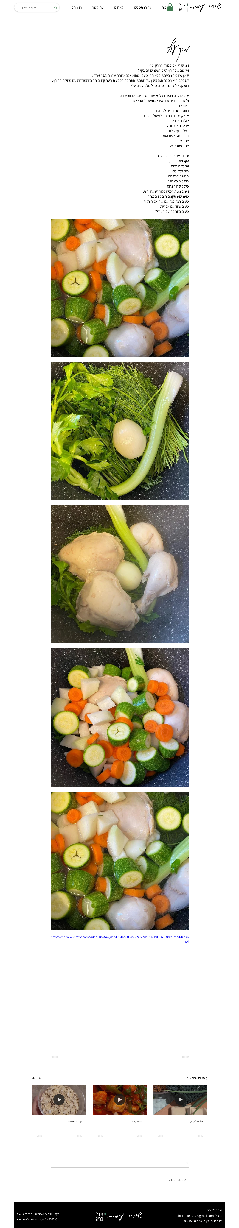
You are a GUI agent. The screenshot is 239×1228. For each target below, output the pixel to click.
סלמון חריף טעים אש (137, 1121)
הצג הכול (37, 1077)
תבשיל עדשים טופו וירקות (196, 1121)
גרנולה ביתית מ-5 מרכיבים (74, 1121)
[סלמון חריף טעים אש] (120, 1100)
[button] (170, 7)
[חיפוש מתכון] (37, 7)
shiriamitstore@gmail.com (195, 1216)
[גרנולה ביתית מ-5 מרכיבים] (59, 1100)
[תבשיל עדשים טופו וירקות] (180, 1100)
